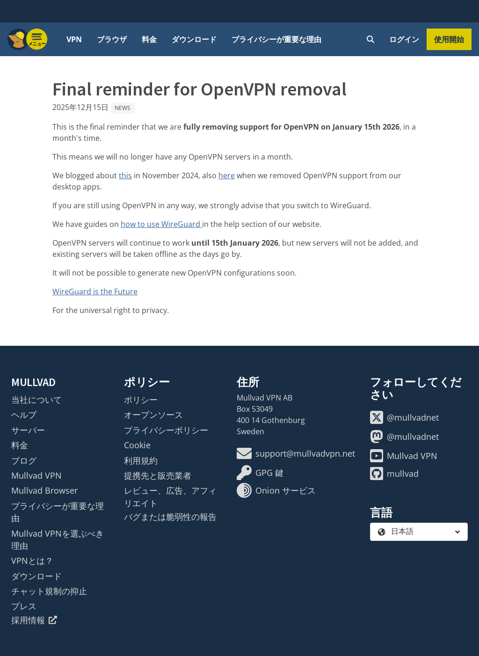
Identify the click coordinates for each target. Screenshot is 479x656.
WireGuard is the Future (95, 291)
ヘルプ (23, 414)
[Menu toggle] (37, 39)
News (123, 108)
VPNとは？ (32, 560)
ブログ (23, 460)
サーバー (28, 430)
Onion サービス (276, 490)
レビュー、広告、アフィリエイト (170, 496)
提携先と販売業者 (157, 475)
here (226, 175)
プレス (23, 606)
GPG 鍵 (260, 472)
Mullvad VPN (36, 475)
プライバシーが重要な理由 (276, 39)
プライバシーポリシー (166, 430)
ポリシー (141, 399)
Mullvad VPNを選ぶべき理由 (57, 539)
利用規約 (141, 460)
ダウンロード (194, 39)
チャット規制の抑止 (49, 591)
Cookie (137, 445)
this (125, 175)
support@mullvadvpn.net (296, 453)
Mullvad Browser (44, 490)
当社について (36, 399)
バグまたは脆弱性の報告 (170, 516)
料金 (149, 39)
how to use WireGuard (161, 224)
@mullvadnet (404, 417)
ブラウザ (112, 39)
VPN (74, 39)
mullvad (394, 473)
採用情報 (34, 620)
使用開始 (449, 39)
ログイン (404, 39)
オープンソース (153, 414)
